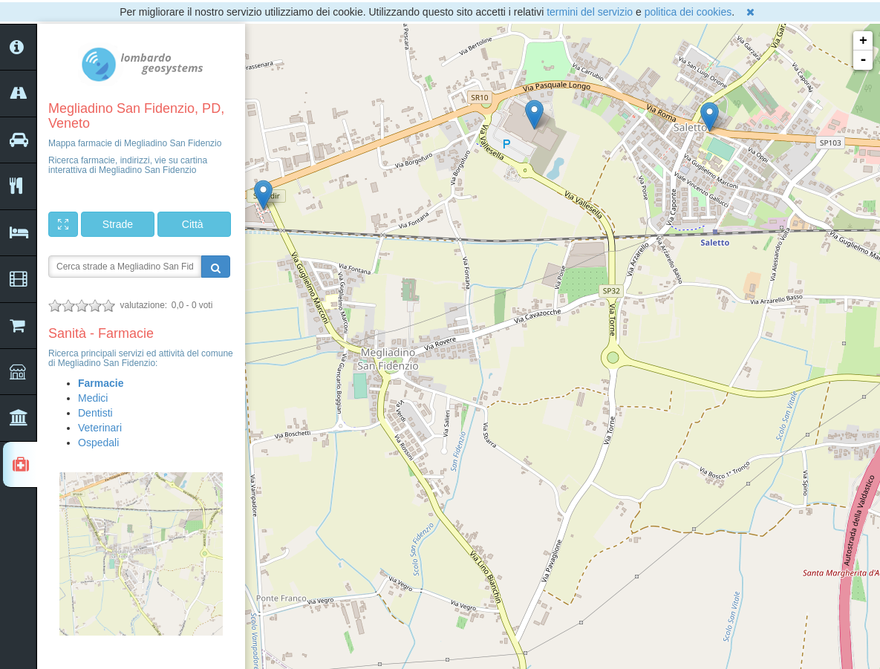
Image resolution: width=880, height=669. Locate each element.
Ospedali (98, 442)
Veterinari (100, 428)
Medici (93, 398)
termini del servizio (590, 12)
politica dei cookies (688, 12)
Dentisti (95, 413)
